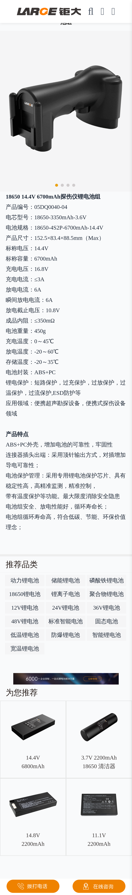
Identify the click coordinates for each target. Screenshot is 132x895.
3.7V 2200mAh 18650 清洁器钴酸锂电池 (99, 766)
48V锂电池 (24, 621)
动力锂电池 (24, 580)
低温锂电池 (24, 635)
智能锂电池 (106, 635)
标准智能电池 (65, 621)
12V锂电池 (24, 607)
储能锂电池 (65, 580)
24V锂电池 (65, 607)
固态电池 (106, 621)
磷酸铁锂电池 (106, 580)
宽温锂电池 (24, 648)
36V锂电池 (106, 607)
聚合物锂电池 (106, 594)
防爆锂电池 (65, 635)
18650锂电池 (24, 594)
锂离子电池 (65, 594)
